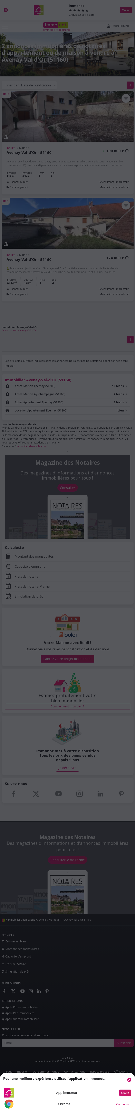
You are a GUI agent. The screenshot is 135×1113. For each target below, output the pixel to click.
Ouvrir (125, 1093)
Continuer (122, 1104)
